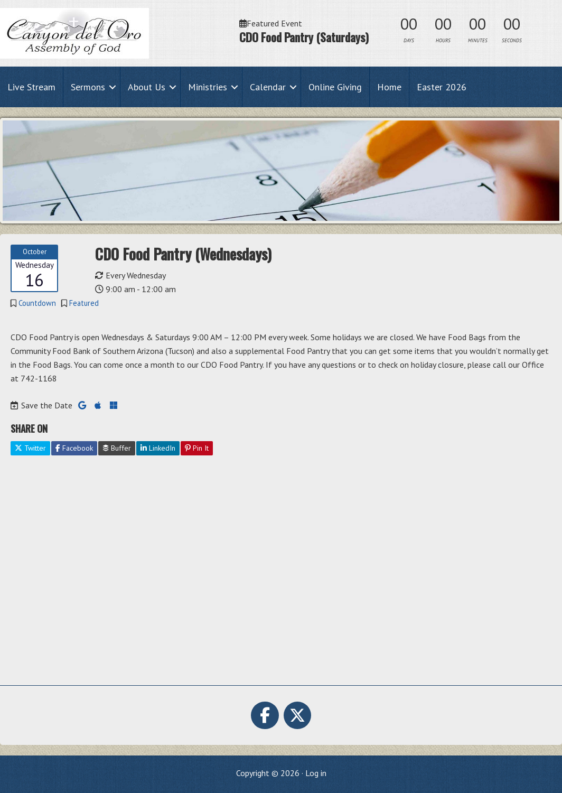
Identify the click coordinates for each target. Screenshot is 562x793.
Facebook (74, 448)
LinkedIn (157, 448)
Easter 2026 (441, 87)
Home (389, 87)
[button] (112, 87)
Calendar (268, 87)
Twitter (30, 448)
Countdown (37, 303)
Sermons (88, 87)
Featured (84, 303)
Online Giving (335, 87)
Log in (315, 773)
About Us (146, 87)
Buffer (116, 448)
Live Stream (31, 87)
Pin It (197, 448)
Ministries (207, 87)
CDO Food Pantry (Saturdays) (304, 37)
